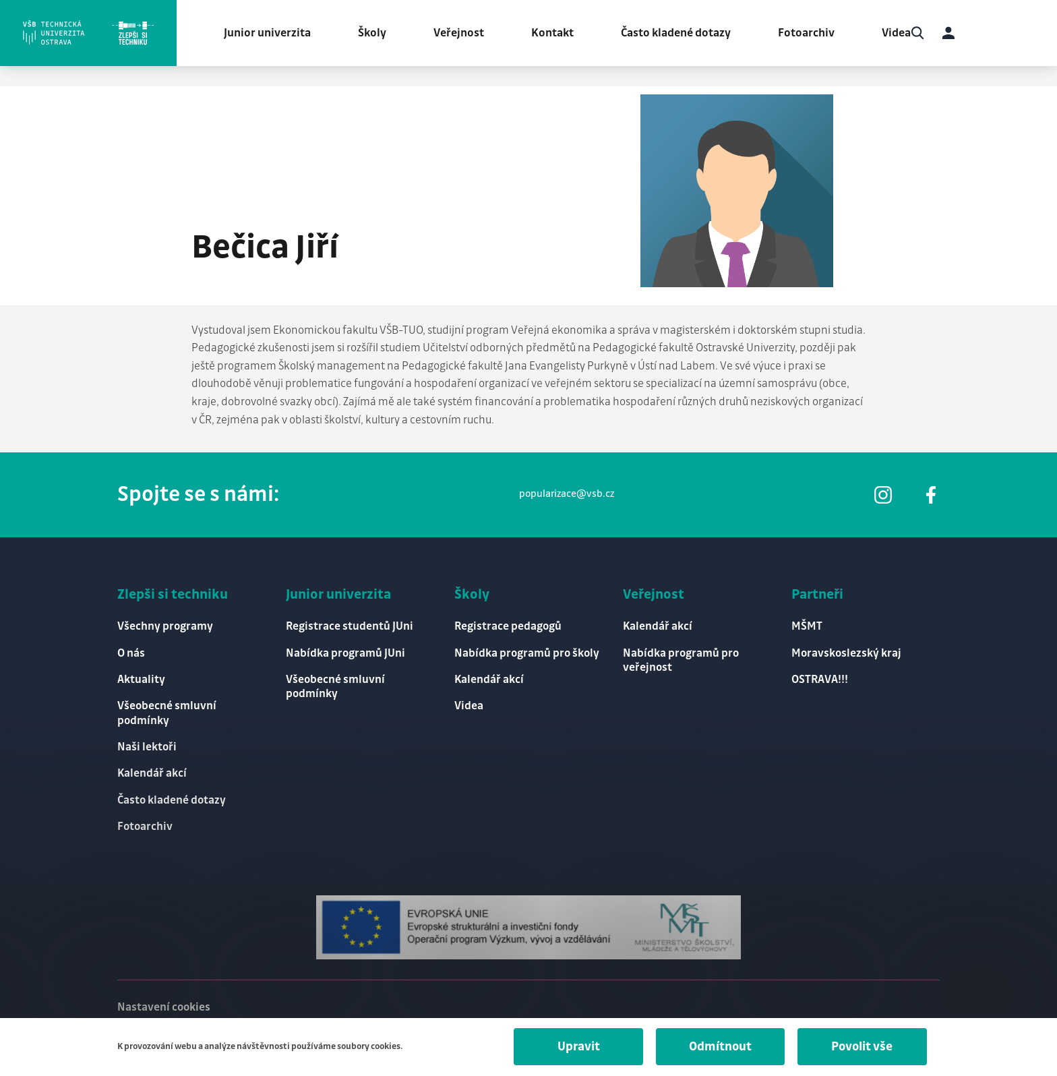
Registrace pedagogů (508, 624)
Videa (900, 34)
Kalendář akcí (152, 773)
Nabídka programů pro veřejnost (681, 658)
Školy (376, 34)
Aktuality (141, 677)
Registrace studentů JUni (350, 624)
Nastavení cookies (163, 1006)
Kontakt (556, 34)
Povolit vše (861, 1047)
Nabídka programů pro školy (526, 651)
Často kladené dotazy (680, 34)
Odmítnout (717, 1047)
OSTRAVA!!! (820, 677)
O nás (131, 651)
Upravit (574, 1047)
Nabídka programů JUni (345, 651)
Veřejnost (462, 34)
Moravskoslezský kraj (846, 651)
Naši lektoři (147, 746)
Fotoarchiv (810, 34)
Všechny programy (165, 624)
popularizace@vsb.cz (566, 491)
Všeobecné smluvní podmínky (166, 711)
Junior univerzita (271, 34)
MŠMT (806, 624)
